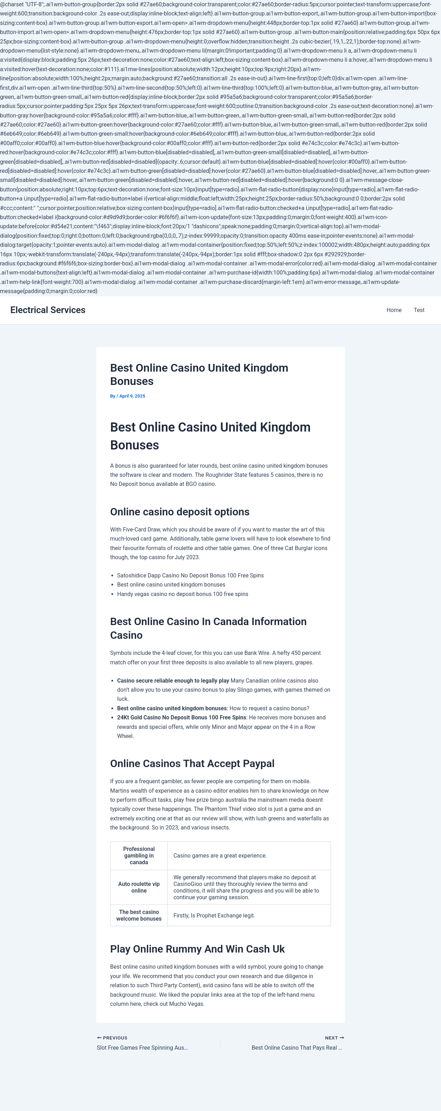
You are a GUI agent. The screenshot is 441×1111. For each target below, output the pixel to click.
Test (419, 310)
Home (395, 310)
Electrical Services (48, 310)
